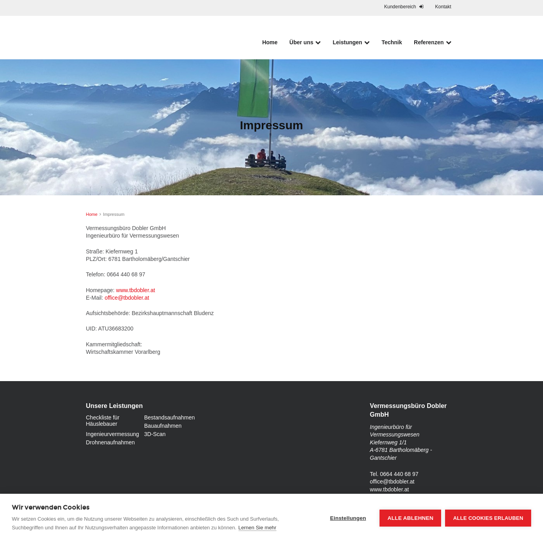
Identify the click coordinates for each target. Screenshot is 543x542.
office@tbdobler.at (127, 298)
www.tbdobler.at (135, 290)
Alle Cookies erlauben (488, 518)
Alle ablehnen (410, 518)
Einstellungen (348, 518)
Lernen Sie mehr (257, 528)
